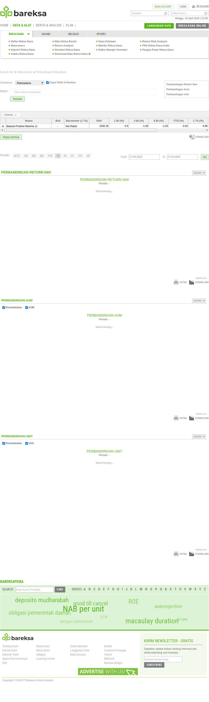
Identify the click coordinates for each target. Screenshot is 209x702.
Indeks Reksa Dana (22, 53)
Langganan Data (79, 650)
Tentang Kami (10, 646)
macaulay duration (152, 621)
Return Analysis (64, 45)
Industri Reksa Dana (23, 49)
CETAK (180, 282)
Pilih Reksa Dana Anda (155, 45)
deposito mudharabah (42, 600)
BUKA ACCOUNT (163, 6)
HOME (4, 25)
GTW (104, 617)
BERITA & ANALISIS (49, 25)
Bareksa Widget (113, 663)
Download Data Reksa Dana (71, 53)
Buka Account (78, 654)
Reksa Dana (25, 72)
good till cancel (90, 603)
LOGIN (183, 6)
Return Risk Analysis (154, 41)
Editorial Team (10, 654)
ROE (133, 601)
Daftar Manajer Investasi (112, 49)
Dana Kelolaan (107, 41)
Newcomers (18, 45)
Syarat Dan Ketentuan (15, 658)
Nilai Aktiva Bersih (66, 41)
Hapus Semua (11, 137)
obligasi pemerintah (76, 621)
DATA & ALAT (22, 25)
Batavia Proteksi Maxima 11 (22, 126)
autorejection (168, 606)
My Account (200, 6)
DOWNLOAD (199, 137)
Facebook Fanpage (115, 650)
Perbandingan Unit (177, 94)
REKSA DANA (16, 34)
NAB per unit (83, 609)
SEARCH (7, 589)
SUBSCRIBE (154, 664)
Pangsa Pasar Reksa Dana (158, 49)
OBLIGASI (73, 34)
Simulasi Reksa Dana (67, 49)
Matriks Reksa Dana (110, 45)
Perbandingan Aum (177, 89)
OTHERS (101, 34)
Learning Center (45, 658)
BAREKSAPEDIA (12, 581)
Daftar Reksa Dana (22, 41)
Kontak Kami (9, 650)
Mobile (108, 646)
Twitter (108, 654)
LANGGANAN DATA (159, 25)
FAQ (4, 663)
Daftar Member (79, 646)
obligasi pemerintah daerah (40, 613)
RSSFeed (109, 658)
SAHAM (46, 34)
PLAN (69, 25)
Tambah (17, 99)
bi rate (182, 619)
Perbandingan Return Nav (181, 84)
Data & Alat (7, 72)
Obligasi (40, 654)
